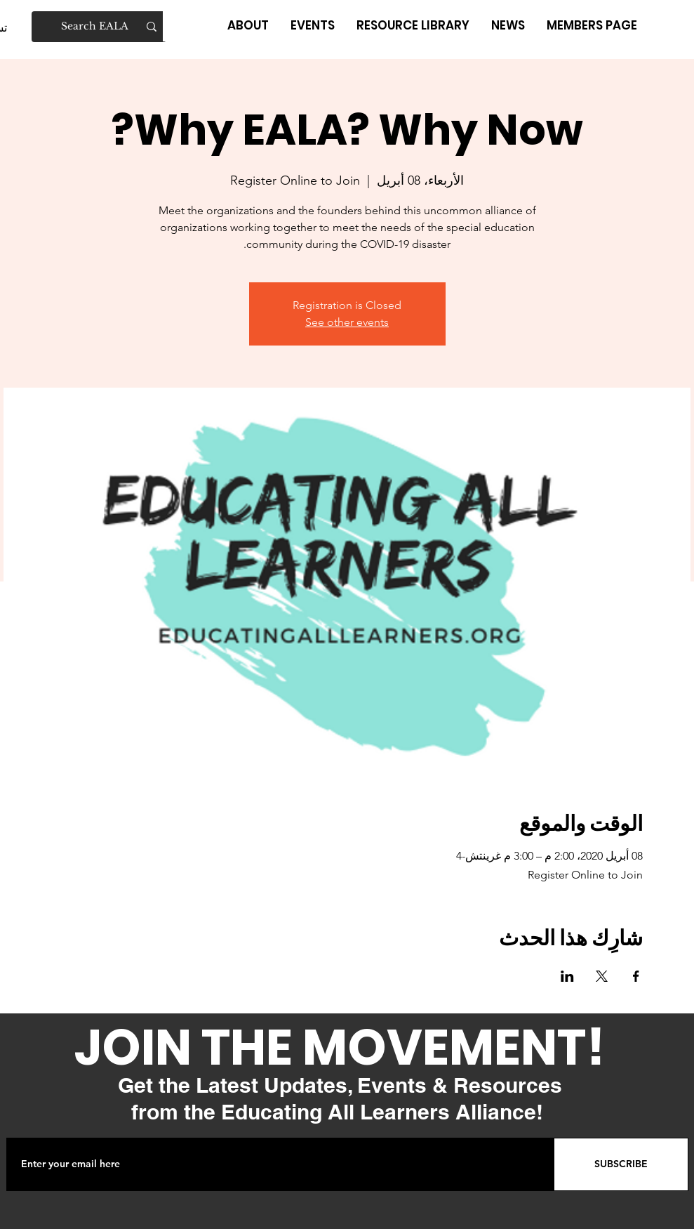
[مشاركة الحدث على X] (601, 976)
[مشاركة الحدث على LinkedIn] (567, 976)
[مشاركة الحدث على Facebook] (636, 976)
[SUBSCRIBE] (621, 1164)
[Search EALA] (99, 26)
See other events (347, 322)
